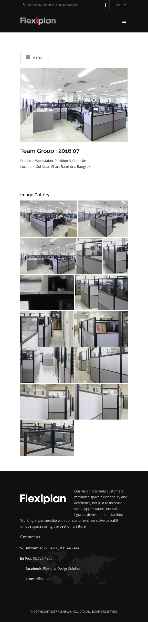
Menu (34, 57)
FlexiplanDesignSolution (62, 568)
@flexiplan (43, 578)
